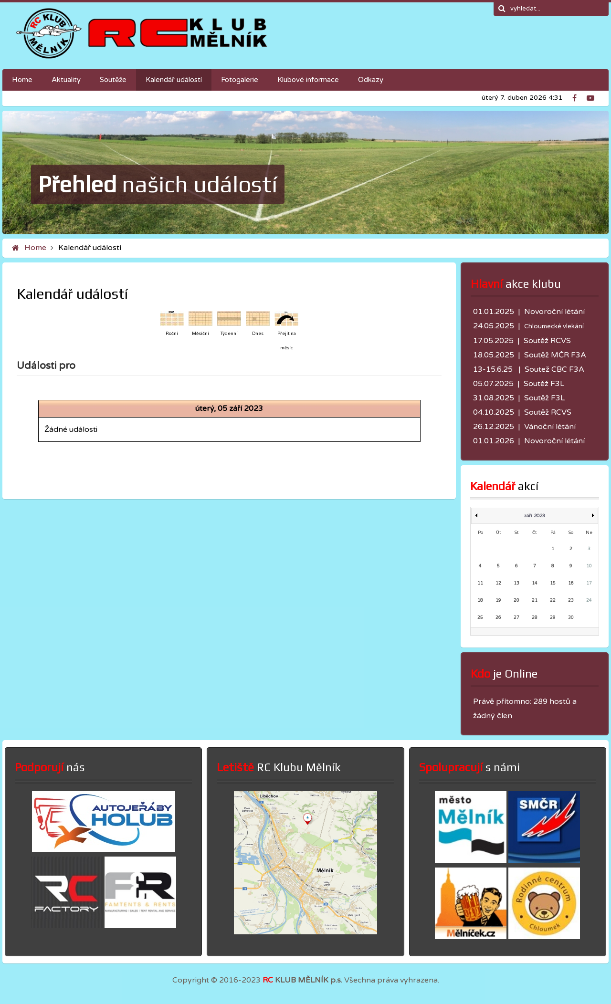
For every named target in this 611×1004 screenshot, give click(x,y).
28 (534, 617)
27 (516, 617)
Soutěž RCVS (547, 340)
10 (589, 566)
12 (498, 583)
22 (553, 600)
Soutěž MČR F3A (555, 355)
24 (589, 600)
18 (480, 600)
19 (498, 600)
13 (516, 583)
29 (553, 617)
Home (35, 247)
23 (571, 600)
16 (571, 583)
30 (571, 617)
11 (480, 583)
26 (498, 617)
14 (534, 583)
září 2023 (534, 516)
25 (480, 617)
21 (534, 600)
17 (589, 583)
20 (516, 600)
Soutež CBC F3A (554, 369)
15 (553, 583)
